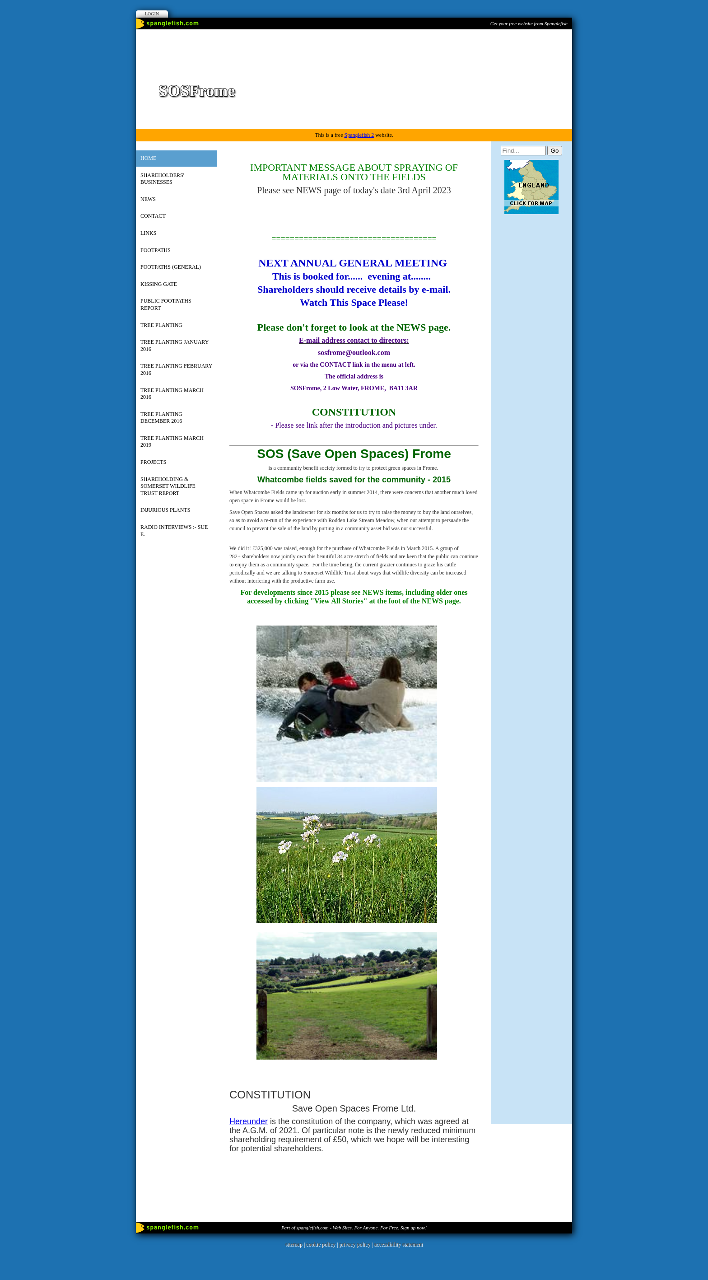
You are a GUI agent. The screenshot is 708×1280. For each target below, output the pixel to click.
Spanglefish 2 (359, 135)
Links (148, 233)
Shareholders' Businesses (162, 179)
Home (148, 158)
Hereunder (248, 1121)
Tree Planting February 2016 (176, 369)
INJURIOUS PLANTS (165, 510)
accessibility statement (398, 1244)
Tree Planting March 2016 (172, 394)
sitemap (293, 1244)
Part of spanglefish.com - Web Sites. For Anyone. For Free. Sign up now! (354, 1227)
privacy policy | (356, 1244)
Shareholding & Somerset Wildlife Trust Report (168, 486)
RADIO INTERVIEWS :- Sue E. (174, 530)
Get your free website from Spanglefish (529, 23)
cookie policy (320, 1244)
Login (152, 13)
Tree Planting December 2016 (161, 418)
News (148, 199)
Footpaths (155, 250)
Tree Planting (161, 325)
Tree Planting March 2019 (172, 441)
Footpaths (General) (170, 267)
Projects (153, 462)
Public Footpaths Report (165, 304)
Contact (153, 216)
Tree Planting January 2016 (174, 345)
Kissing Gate (158, 284)
